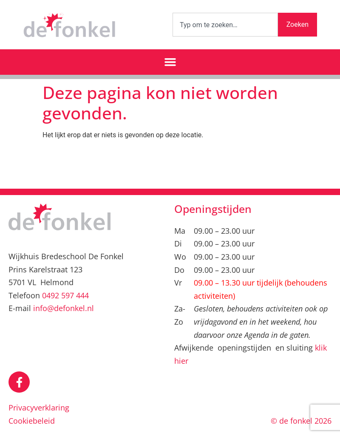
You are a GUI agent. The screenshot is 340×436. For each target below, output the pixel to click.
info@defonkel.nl (63, 308)
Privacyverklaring (38, 407)
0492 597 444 (65, 295)
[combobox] (225, 25)
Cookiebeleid (31, 421)
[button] (170, 62)
